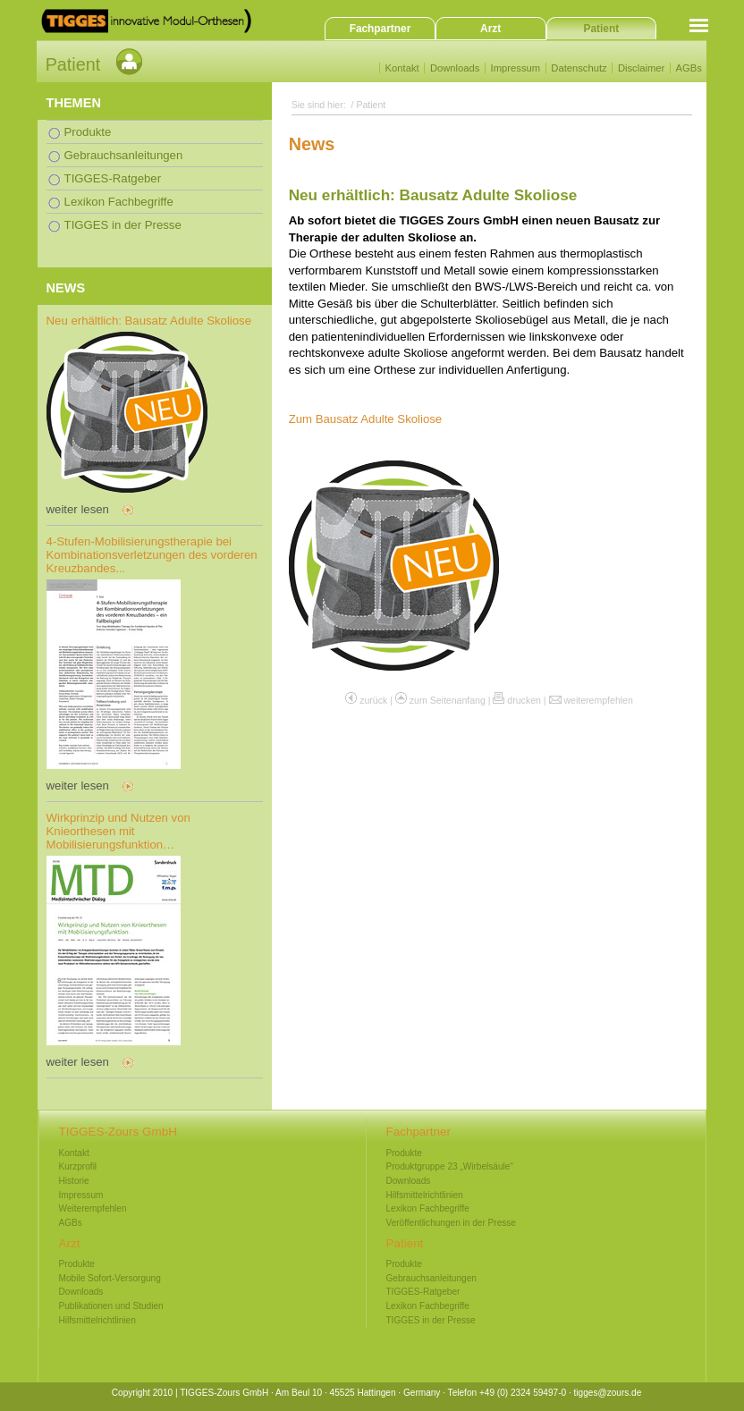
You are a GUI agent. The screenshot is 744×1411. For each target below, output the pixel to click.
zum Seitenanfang (448, 700)
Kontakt (402, 68)
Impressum (515, 68)
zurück (373, 700)
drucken (524, 700)
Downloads (455, 68)
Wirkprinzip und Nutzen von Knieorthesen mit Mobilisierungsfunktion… (118, 831)
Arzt (490, 28)
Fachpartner (380, 28)
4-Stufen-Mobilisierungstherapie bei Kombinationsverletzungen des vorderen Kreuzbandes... (152, 555)
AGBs (688, 68)
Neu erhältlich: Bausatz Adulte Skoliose (148, 320)
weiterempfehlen (597, 700)
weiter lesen (77, 509)
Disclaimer (641, 68)
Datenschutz (578, 68)
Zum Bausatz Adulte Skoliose (366, 419)
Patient (602, 28)
